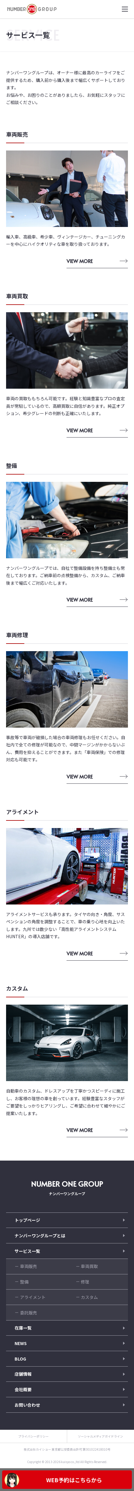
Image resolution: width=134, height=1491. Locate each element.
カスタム (89, 1297)
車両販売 (28, 1266)
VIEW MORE (80, 261)
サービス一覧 (27, 1251)
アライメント (33, 1297)
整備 (24, 1282)
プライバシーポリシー (33, 1436)
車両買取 (89, 1266)
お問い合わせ (27, 1405)
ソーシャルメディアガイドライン (100, 1436)
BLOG (20, 1359)
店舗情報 (23, 1374)
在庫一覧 (23, 1328)
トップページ (27, 1220)
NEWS (21, 1343)
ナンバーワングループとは (40, 1235)
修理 (85, 1282)
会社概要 (23, 1389)
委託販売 (28, 1313)
